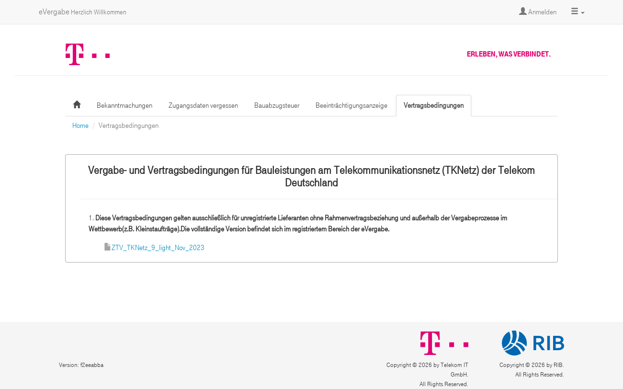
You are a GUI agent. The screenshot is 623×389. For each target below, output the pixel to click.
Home (80, 125)
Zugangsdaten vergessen (203, 105)
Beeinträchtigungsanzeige (351, 105)
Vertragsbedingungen (434, 105)
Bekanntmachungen (124, 105)
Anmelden (537, 12)
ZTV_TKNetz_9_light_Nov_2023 (158, 247)
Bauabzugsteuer (276, 105)
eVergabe (82, 12)
